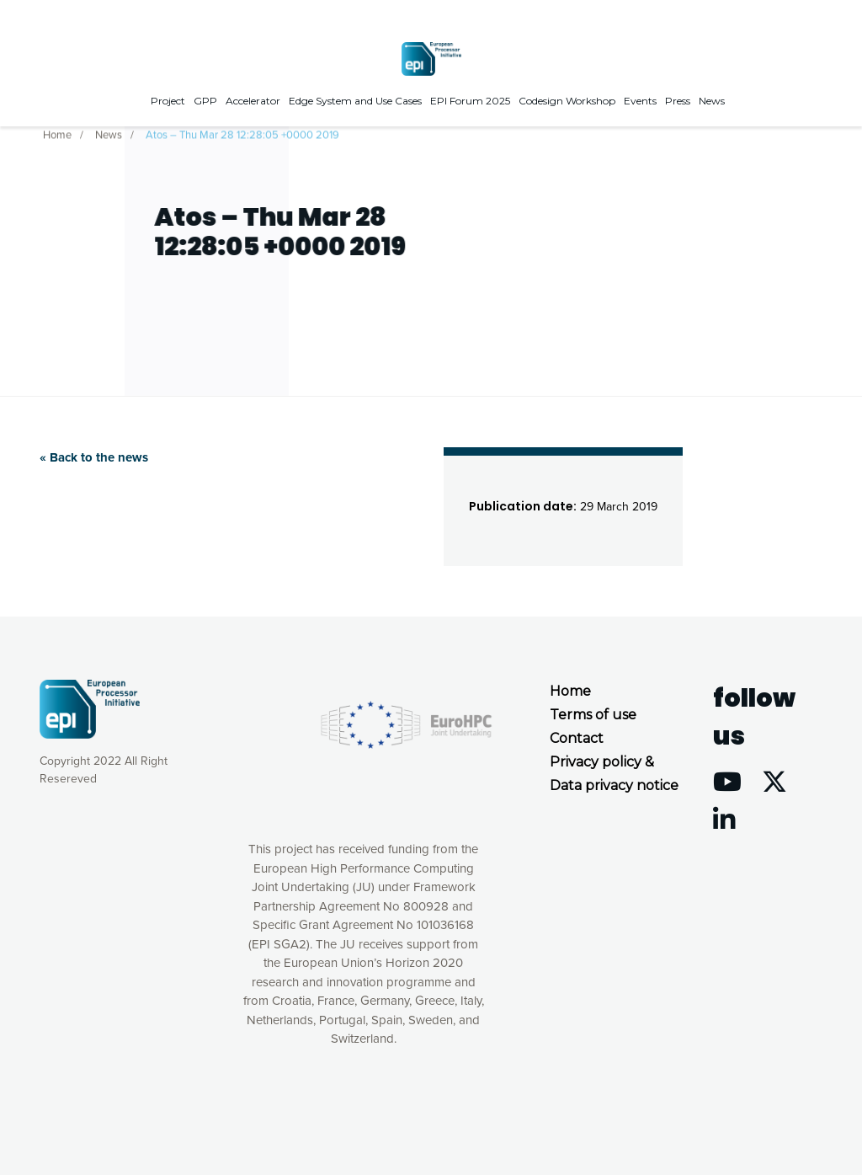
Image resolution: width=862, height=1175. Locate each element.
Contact (577, 738)
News (712, 100)
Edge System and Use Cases (355, 100)
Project (168, 100)
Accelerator (253, 100)
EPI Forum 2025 (470, 100)
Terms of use (593, 715)
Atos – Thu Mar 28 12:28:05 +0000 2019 (242, 134)
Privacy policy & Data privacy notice (614, 773)
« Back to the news (94, 457)
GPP (205, 100)
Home (57, 134)
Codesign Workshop (567, 100)
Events (640, 100)
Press (677, 100)
